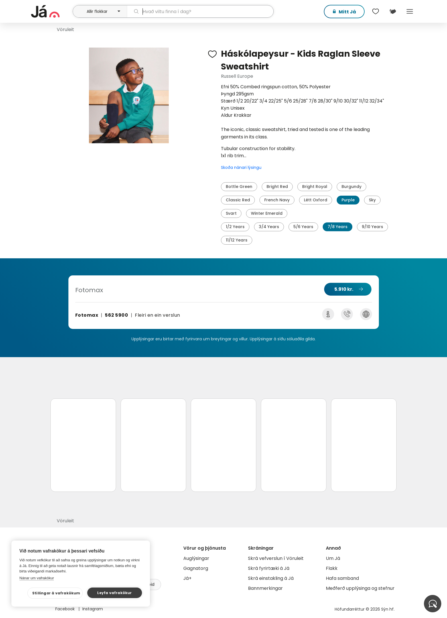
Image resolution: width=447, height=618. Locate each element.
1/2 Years (235, 227)
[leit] (200, 11)
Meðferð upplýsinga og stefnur (360, 588)
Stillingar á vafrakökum (56, 593)
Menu (409, 11)
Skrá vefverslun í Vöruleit (276, 558)
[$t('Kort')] (392, 11)
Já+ (187, 578)
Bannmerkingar (265, 588)
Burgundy (351, 186)
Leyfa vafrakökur (114, 592)
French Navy (277, 200)
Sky (372, 200)
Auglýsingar (196, 558)
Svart (231, 213)
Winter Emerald (267, 213)
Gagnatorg (195, 568)
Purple (348, 200)
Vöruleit (65, 29)
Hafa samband (342, 578)
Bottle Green (239, 186)
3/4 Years (269, 227)
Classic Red (238, 200)
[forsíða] (51, 11)
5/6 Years (303, 227)
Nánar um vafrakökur (36, 578)
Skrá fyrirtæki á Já (268, 568)
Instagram (92, 609)
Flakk (332, 568)
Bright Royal (314, 186)
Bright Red (277, 186)
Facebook (65, 609)
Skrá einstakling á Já (271, 578)
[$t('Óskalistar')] (375, 11)
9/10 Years (372, 227)
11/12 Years (236, 240)
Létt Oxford (315, 200)
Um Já (333, 558)
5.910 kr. (343, 289)
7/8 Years (338, 227)
